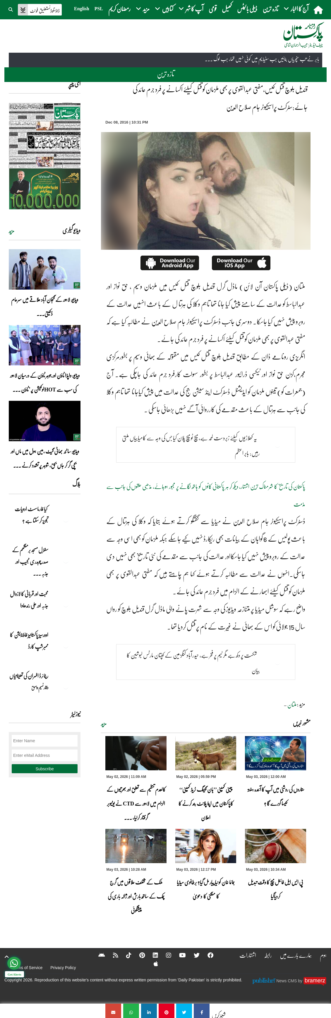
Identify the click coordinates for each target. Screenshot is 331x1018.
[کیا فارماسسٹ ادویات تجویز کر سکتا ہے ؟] (65, 519)
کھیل (227, 8)
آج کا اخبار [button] (296, 8)
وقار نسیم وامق (39, 687)
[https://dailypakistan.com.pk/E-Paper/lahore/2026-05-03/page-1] (44, 155)
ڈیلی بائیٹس (247, 8)
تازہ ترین (270, 8)
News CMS (287, 980)
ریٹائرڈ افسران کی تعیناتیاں (28, 676)
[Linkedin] (151, 955)
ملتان (292, 704)
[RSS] (111, 955)
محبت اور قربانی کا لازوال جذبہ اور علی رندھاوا (29, 599)
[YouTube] (178, 955)
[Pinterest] (138, 955)
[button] (11, 9)
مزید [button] (143, 8)
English (81, 8)
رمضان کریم (119, 8)
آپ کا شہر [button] (191, 8)
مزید (104, 724)
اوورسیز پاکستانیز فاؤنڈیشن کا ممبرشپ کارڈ (29, 640)
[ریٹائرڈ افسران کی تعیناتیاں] (65, 686)
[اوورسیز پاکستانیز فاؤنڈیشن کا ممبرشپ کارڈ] (65, 645)
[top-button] (6, 956)
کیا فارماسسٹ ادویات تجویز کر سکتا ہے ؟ (31, 514)
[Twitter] (193, 955)
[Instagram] (164, 955)
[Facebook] (206, 955)
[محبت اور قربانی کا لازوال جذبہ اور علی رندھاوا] (65, 604)
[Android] (98, 955)
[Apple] (152, 964)
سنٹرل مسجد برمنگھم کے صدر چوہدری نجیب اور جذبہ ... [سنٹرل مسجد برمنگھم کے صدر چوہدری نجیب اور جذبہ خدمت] (30, 561)
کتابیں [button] (164, 8)
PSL (99, 8)
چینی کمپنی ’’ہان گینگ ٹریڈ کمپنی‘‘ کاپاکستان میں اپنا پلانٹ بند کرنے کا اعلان (206, 803)
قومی (213, 8)
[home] (319, 9)
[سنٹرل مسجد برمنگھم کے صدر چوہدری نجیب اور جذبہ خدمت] (65, 560)
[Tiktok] (125, 955)
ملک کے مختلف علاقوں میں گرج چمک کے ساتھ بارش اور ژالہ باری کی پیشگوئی (136, 896)
